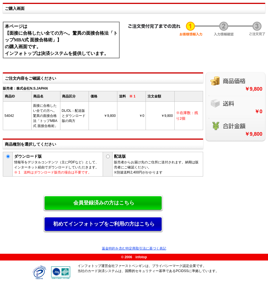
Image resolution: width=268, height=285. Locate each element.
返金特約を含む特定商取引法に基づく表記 (134, 248)
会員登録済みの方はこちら (103, 203)
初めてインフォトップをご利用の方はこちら (104, 224)
